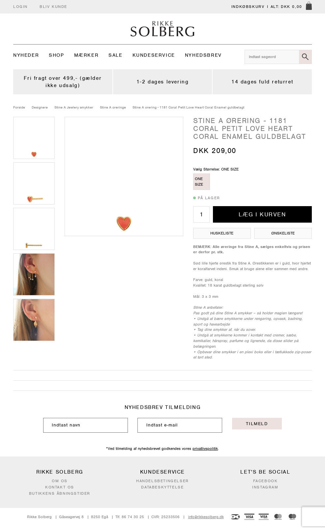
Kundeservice (154, 55)
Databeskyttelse (162, 487)
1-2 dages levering (162, 81)
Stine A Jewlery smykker (73, 107)
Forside (19, 107)
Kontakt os (59, 487)
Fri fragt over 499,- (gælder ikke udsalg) (63, 82)
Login (20, 6)
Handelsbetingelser (162, 481)
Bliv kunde (53, 6)
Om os (60, 481)
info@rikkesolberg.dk (206, 516)
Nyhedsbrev (203, 55)
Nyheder (26, 55)
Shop (56, 55)
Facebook (265, 481)
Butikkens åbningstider (59, 493)
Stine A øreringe (113, 107)
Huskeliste (221, 233)
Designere (40, 107)
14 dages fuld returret (262, 81)
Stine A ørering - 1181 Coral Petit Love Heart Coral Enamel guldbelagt (188, 107)
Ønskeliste (283, 233)
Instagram (265, 487)
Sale (115, 55)
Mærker (86, 55)
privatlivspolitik (205, 448)
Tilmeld (257, 423)
